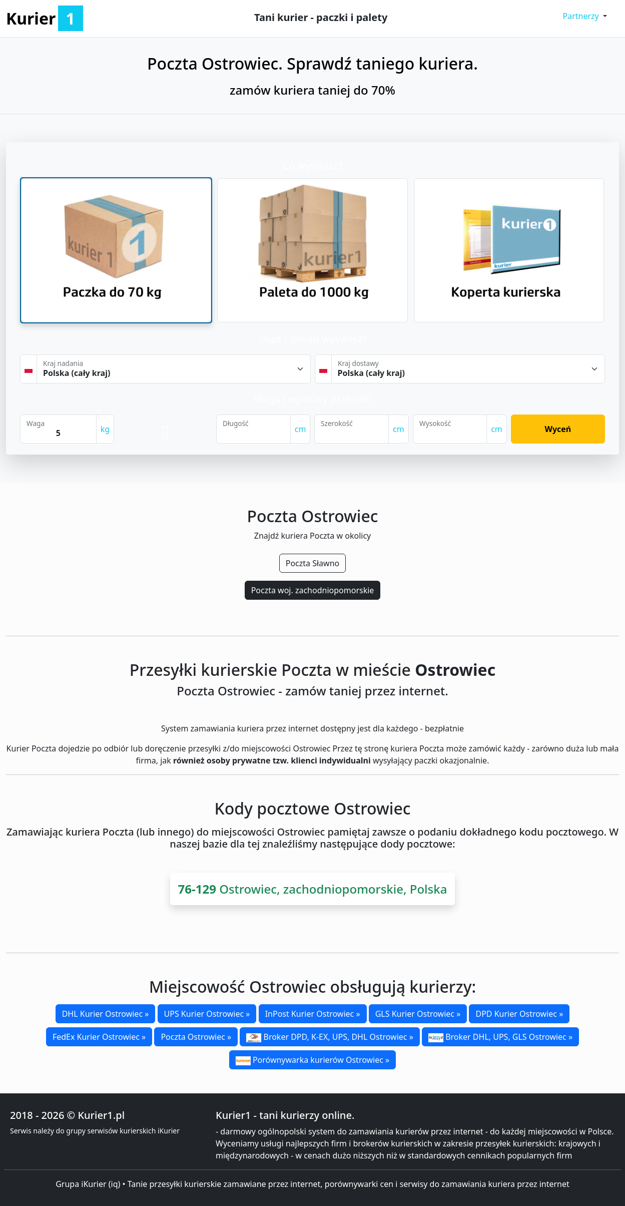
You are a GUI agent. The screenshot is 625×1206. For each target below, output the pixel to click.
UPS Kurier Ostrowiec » (207, 1013)
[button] (584, 16)
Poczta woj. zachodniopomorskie (312, 590)
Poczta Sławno (313, 563)
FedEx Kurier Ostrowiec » (99, 1036)
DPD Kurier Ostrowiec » (519, 1013)
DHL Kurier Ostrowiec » (105, 1013)
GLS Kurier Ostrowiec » (418, 1013)
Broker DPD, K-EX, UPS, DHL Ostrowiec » (329, 1036)
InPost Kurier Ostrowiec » (312, 1013)
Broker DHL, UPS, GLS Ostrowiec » (500, 1036)
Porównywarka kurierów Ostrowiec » (313, 1059)
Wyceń (557, 429)
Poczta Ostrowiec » (196, 1036)
